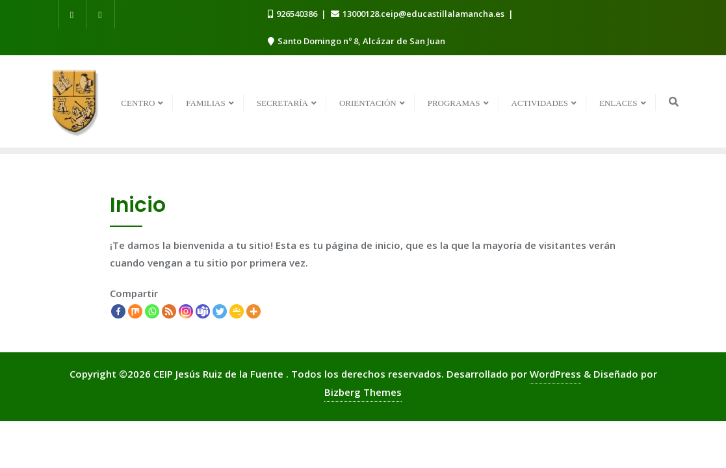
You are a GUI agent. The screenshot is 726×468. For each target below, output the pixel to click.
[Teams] (203, 311)
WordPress (555, 373)
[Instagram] (186, 311)
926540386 (293, 14)
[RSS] (169, 311)
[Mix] (135, 311)
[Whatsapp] (152, 311)
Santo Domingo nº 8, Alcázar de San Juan (356, 41)
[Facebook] (118, 311)
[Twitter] (220, 311)
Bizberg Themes (363, 391)
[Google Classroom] (236, 311)
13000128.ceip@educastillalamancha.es (418, 14)
